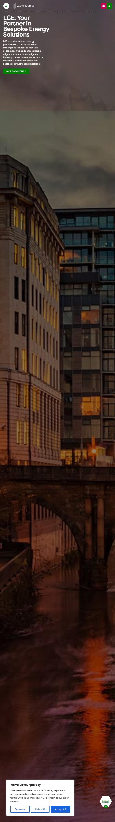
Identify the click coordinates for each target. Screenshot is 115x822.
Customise (20, 809)
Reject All (40, 809)
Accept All (60, 809)
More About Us (16, 71)
